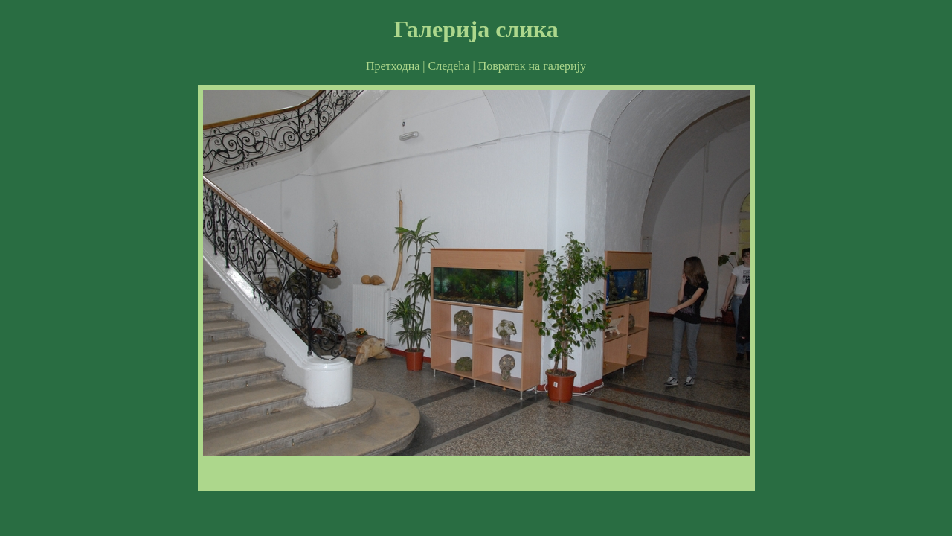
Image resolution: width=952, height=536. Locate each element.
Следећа (449, 66)
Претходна (392, 66)
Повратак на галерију (532, 66)
